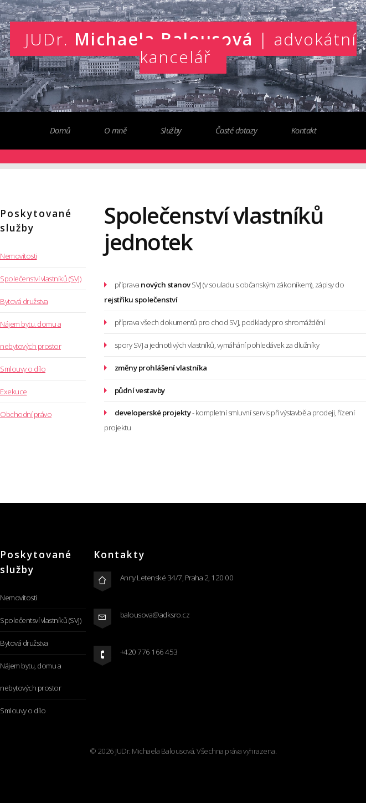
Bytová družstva (24, 301)
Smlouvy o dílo (22, 369)
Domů (60, 130)
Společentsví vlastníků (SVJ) (40, 620)
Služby (171, 130)
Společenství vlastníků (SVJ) (40, 279)
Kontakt (304, 130)
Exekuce (13, 392)
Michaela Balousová (191, 47)
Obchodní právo (25, 414)
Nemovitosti (18, 256)
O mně (115, 130)
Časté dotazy (236, 130)
